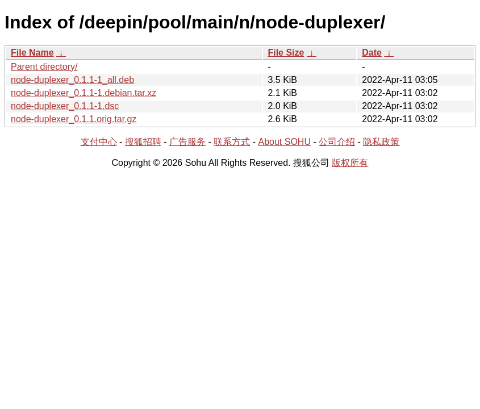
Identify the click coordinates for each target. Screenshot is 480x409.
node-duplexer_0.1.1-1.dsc (65, 106)
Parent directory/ (44, 67)
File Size (286, 52)
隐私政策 (381, 142)
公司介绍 (337, 142)
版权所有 (350, 163)
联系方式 (232, 142)
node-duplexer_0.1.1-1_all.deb (72, 80)
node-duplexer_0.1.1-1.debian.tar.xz (83, 93)
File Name (32, 52)
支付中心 (99, 142)
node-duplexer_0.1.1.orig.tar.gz (73, 119)
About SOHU (284, 142)
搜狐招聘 (143, 142)
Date (372, 52)
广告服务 (187, 142)
